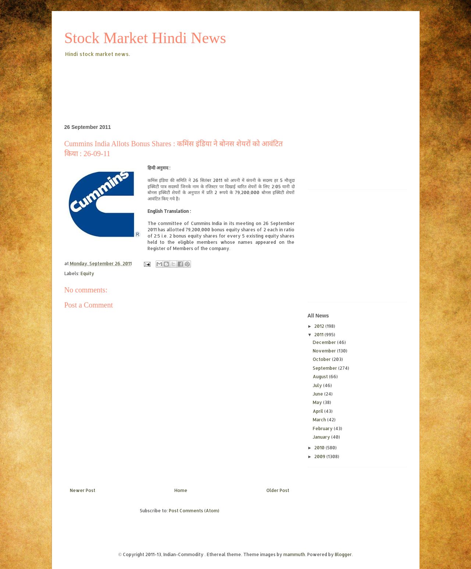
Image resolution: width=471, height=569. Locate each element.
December (325, 342)
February (323, 428)
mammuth (294, 554)
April (318, 411)
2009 (320, 456)
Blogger (343, 554)
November (325, 351)
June (318, 394)
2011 (319, 334)
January (322, 437)
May (318, 402)
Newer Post (82, 490)
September (325, 368)
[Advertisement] (198, 78)
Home (180, 490)
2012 (319, 326)
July (318, 385)
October (322, 359)
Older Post (277, 490)
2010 (320, 447)
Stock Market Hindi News (145, 37)
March (320, 419)
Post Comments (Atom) (194, 510)
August (321, 376)
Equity (87, 273)
